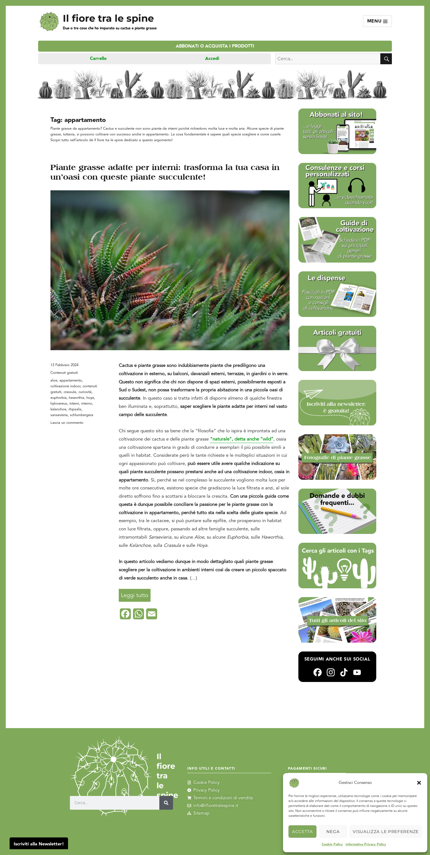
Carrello (98, 58)
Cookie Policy (332, 844)
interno (86, 403)
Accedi (212, 58)
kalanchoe (58, 409)
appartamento (71, 380)
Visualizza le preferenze (386, 831)
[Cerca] (166, 803)
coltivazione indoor (65, 386)
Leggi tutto (136, 594)
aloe (53, 380)
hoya (90, 397)
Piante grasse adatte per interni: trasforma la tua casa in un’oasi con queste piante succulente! (164, 172)
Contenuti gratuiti (64, 372)
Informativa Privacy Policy (366, 844)
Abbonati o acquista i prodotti (215, 46)
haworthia (76, 397)
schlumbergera (81, 415)
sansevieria (59, 415)
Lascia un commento (66, 422)
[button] (419, 783)
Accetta (302, 831)
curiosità (85, 392)
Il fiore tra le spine (108, 18)
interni (74, 403)
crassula (70, 392)
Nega (333, 831)
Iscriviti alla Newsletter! (39, 844)
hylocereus (58, 403)
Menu (377, 21)
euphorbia (58, 397)
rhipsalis (75, 409)
